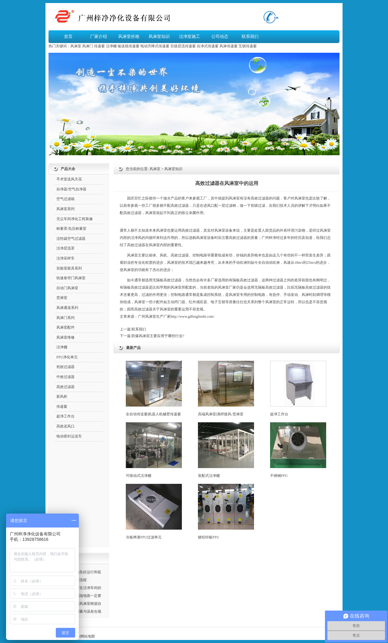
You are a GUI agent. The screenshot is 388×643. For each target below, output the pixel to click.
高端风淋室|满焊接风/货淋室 (226, 388)
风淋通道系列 (67, 308)
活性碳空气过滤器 (70, 238)
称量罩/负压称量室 (71, 228)
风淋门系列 (65, 318)
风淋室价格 (128, 36)
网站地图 (87, 636)
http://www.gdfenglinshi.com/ (192, 316)
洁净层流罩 (65, 248)
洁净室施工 (189, 36)
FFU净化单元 (67, 357)
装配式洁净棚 (226, 450)
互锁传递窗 (248, 46)
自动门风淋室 (67, 288)
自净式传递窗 (208, 46)
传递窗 (99, 46)
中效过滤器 (65, 377)
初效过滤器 (65, 367)
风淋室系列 (65, 209)
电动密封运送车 (69, 436)
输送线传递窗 (128, 46)
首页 (68, 36)
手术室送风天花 (69, 179)
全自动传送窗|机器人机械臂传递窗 (154, 388)
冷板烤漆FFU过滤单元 (154, 511)
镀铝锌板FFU (226, 511)
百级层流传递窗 (183, 46)
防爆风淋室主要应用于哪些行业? (158, 336)
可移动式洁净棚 (154, 450)
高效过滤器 (260, 198)
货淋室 (61, 298)
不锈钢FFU (298, 450)
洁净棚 (111, 46)
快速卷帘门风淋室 (70, 278)
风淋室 (75, 46)
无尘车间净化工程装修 (74, 219)
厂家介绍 (98, 36)
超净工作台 (298, 388)
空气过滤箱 (65, 199)
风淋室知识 (159, 36)
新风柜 (61, 396)
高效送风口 (65, 426)
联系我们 (250, 36)
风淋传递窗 (228, 46)
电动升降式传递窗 (154, 46)
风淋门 (87, 46)
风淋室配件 (65, 327)
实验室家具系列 (69, 268)
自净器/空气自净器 (71, 189)
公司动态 (219, 36)
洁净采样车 (65, 258)
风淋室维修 (65, 337)
